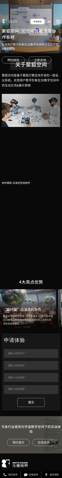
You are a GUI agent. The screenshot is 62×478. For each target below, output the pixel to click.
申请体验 (37, 22)
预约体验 (13, 60)
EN (49, 22)
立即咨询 (40, 60)
